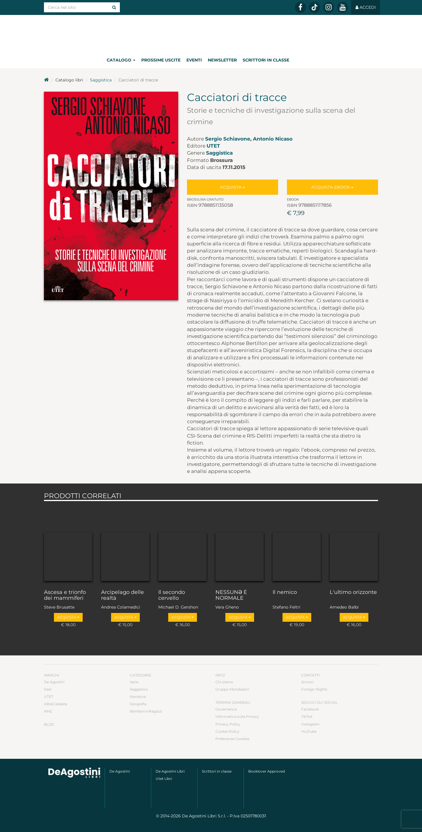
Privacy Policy (227, 724)
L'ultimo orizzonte (353, 592)
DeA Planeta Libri (211, 33)
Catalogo (121, 60)
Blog (49, 724)
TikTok (306, 716)
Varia (134, 682)
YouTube (308, 731)
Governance (226, 709)
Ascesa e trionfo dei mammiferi (65, 595)
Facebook (310, 709)
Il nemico (285, 592)
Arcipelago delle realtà (122, 595)
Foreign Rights (314, 689)
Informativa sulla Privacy (237, 716)
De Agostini (54, 682)
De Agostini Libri (170, 771)
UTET (213, 146)
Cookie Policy (227, 731)
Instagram (310, 724)
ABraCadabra (55, 704)
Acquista (232, 187)
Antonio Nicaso (272, 139)
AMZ (48, 711)
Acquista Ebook (332, 187)
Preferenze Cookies (232, 739)
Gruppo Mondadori (232, 689)
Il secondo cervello (171, 595)
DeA (48, 689)
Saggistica (101, 80)
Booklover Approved (266, 771)
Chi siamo (224, 682)
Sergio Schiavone (227, 139)
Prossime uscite (161, 60)
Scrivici (307, 682)
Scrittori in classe (266, 60)
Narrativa (138, 696)
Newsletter (222, 60)
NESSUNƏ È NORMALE (231, 595)
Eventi (194, 60)
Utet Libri (164, 778)
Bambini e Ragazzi (146, 711)
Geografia (138, 704)
